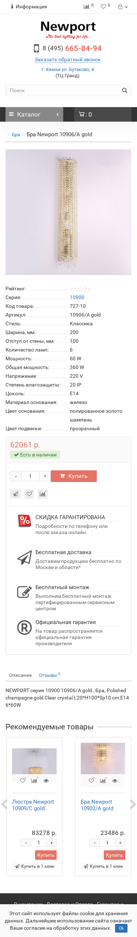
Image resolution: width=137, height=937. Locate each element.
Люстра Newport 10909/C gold (33, 805)
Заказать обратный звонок (68, 59)
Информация (29, 6)
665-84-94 (72, 48)
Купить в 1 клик (34, 866)
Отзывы (49, 675)
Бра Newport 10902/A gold (97, 805)
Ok (121, 928)
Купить (74, 476)
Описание (20, 675)
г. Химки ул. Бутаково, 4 (68, 69)
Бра (16, 134)
